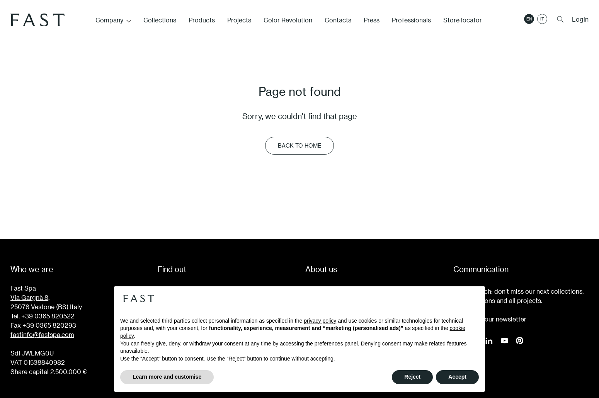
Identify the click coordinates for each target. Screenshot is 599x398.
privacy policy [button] (320, 321)
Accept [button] (457, 377)
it (542, 20)
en (529, 20)
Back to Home (299, 145)
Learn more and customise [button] (167, 377)
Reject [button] (412, 377)
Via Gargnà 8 (29, 297)
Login (580, 20)
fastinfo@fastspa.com (42, 334)
